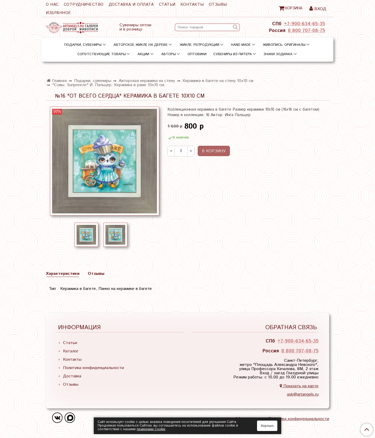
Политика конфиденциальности (93, 368)
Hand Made (241, 44)
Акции (143, 54)
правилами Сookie (151, 429)
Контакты (192, 4)
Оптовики (197, 54)
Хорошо (267, 425)
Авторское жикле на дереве (141, 44)
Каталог (70, 351)
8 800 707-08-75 (306, 30)
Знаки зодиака (278, 54)
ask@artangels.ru (302, 394)
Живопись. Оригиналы (284, 44)
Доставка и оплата (131, 4)
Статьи (167, 4)
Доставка (72, 376)
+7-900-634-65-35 (304, 24)
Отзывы (218, 4)
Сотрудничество (84, 4)
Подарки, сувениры (83, 44)
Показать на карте (299, 386)
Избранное (58, 13)
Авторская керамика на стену (147, 81)
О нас (52, 4)
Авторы (168, 54)
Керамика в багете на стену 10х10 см (218, 81)
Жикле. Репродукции (199, 44)
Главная (57, 81)
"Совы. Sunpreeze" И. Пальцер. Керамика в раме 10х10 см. (108, 85)
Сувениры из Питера (232, 54)
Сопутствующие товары (101, 54)
